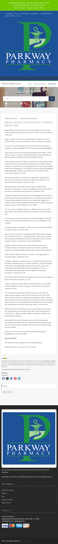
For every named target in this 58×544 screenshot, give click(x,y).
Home (30, 84)
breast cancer (37, 343)
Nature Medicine (46, 148)
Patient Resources (40, 84)
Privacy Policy (6, 503)
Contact (4, 493)
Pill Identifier (24, 13)
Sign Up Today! (10, 16)
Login (18, 16)
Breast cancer (9, 130)
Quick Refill (35, 13)
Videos (24, 104)
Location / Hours (46, 13)
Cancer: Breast (7, 392)
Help (16, 13)
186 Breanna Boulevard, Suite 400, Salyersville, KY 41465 (29, 3)
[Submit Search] (52, 98)
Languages (9, 13)
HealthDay (15, 369)
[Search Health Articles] (26, 98)
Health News (11, 104)
